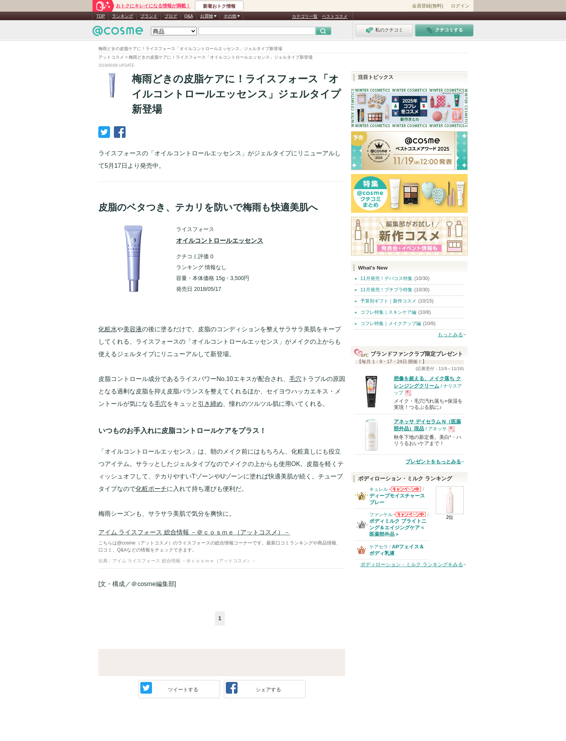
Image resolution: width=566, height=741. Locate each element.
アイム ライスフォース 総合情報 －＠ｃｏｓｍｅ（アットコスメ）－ (194, 532)
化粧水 (107, 329)
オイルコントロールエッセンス (219, 240)
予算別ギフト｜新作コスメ (388, 301)
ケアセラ (378, 547)
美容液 (132, 329)
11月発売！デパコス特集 (386, 278)
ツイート (169, 688)
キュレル (378, 489)
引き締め (210, 403)
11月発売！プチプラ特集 (386, 289)
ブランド (148, 16)
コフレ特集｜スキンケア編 (388, 312)
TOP (100, 16)
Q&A (188, 16)
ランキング (122, 16)
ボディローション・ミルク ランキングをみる (411, 564)
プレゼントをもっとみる (433, 461)
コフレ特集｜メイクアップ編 (390, 323)
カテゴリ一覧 (305, 16)
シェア (253, 688)
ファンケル (381, 514)
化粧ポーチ (151, 488)
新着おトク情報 (219, 6)
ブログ (170, 16)
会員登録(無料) (427, 6)
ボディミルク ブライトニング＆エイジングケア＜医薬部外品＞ (397, 527)
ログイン (460, 6)
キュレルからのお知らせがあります (405, 491)
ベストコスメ (335, 16)
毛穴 (295, 379)
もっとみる (450, 334)
